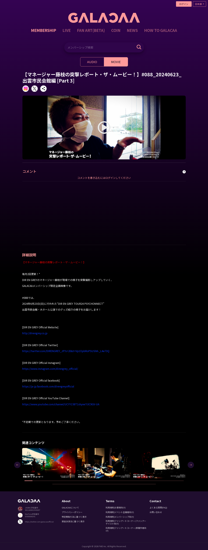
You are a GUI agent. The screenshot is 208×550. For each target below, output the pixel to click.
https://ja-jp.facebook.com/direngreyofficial (48, 386)
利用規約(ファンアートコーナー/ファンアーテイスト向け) (126, 522)
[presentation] (17, 465)
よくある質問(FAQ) (158, 507)
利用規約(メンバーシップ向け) (120, 516)
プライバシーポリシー (72, 512)
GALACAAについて (70, 507)
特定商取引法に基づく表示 (74, 516)
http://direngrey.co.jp (34, 333)
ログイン (183, 4)
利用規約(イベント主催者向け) (120, 512)
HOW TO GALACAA (160, 30)
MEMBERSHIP (43, 30)
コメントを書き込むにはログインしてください (104, 178)
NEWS (132, 30)
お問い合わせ (156, 512)
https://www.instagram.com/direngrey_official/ (50, 369)
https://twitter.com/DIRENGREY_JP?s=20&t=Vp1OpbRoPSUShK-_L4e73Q (65, 351)
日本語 (198, 4)
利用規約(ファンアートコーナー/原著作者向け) (126, 529)
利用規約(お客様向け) (116, 507)
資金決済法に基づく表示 (73, 521)
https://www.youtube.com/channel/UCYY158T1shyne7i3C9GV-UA (60, 404)
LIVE (67, 30)
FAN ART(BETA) (91, 30)
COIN (115, 30)
